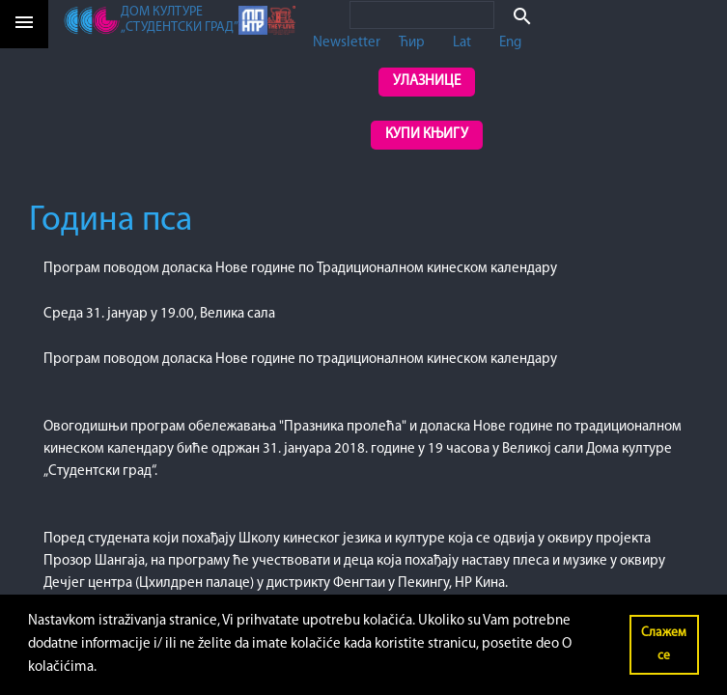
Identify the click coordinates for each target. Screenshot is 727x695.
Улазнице (427, 81)
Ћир (412, 43)
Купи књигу (426, 134)
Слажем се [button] (663, 644)
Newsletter (346, 43)
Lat (462, 43)
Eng (510, 43)
